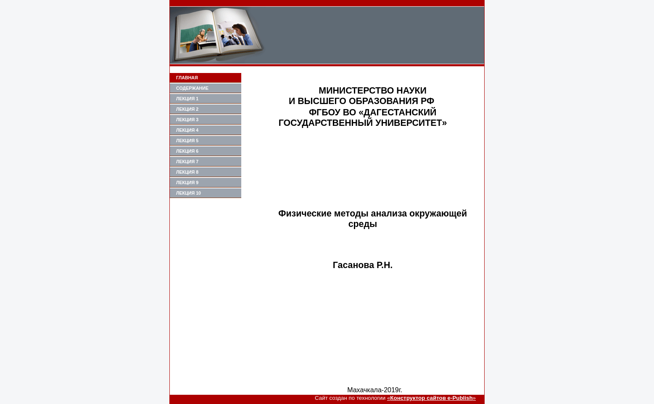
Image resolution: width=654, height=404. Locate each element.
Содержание (192, 88)
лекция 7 (187, 161)
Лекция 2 (187, 109)
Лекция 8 (187, 172)
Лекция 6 (187, 151)
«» (431, 398)
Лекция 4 (187, 130)
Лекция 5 (187, 140)
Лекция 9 (187, 182)
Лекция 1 (187, 98)
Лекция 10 (188, 192)
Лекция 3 (187, 119)
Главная (187, 77)
